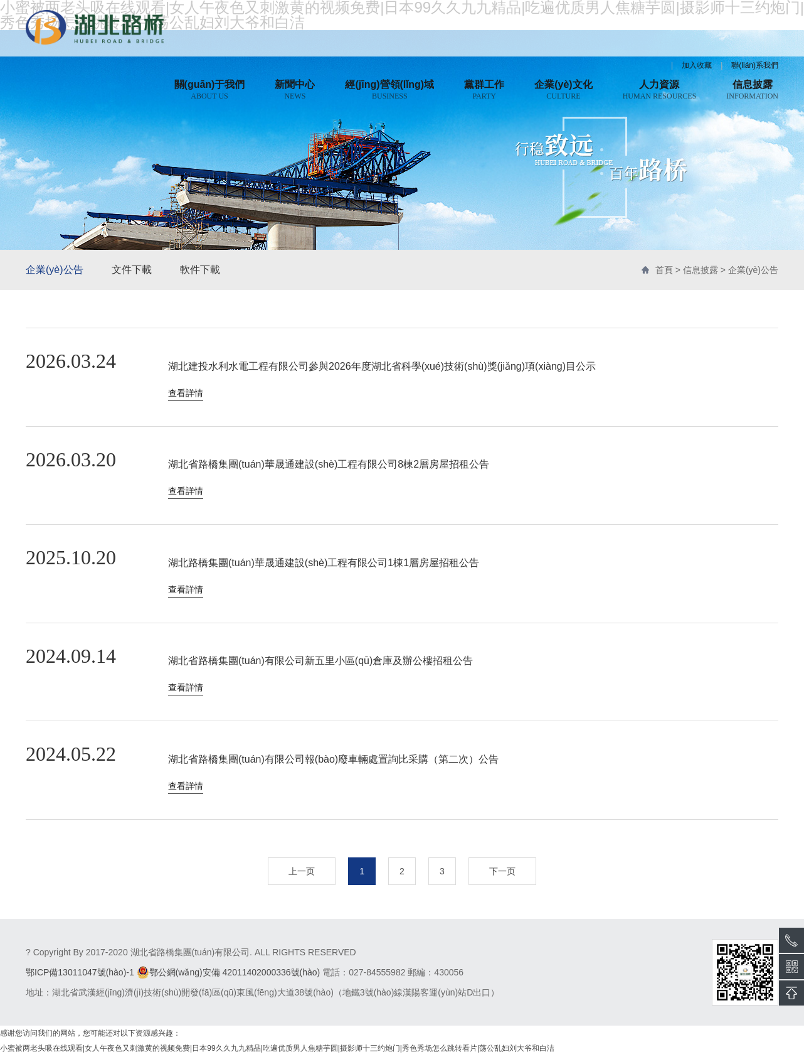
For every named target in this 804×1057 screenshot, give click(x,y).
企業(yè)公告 (54, 269)
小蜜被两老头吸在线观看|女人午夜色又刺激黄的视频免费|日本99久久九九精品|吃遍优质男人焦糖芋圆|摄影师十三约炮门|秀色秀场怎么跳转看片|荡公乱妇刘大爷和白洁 (277, 1049)
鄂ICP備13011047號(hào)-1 (80, 973)
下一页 (502, 872)
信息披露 (700, 270)
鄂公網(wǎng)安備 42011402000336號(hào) (228, 973)
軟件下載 (200, 269)
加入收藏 (697, 65)
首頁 (664, 270)
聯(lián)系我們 (754, 65)
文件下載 (132, 269)
